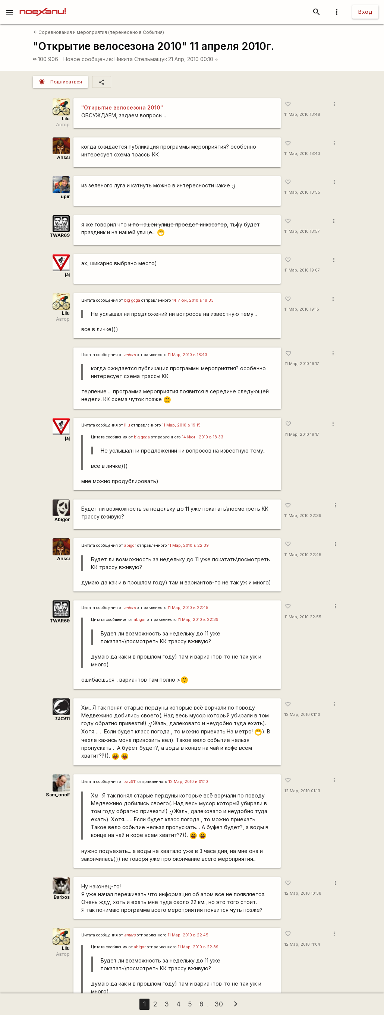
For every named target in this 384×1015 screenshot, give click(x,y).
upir (65, 196)
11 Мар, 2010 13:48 (302, 114)
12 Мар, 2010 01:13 (302, 791)
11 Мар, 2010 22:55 (302, 617)
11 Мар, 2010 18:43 (302, 153)
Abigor (62, 519)
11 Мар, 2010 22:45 (302, 554)
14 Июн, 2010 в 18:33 (193, 300)
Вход (365, 12)
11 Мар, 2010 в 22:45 (188, 607)
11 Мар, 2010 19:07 (302, 270)
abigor (130, 545)
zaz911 (62, 718)
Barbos (62, 897)
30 (218, 1004)
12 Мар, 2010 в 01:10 (188, 781)
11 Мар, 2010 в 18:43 (187, 354)
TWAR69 (60, 235)
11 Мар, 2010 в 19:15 (181, 425)
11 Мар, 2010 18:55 (302, 192)
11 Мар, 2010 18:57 (302, 231)
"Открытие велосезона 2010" (122, 107)
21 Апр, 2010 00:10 (193, 59)
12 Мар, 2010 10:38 (302, 893)
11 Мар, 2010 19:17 (302, 363)
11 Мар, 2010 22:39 (302, 515)
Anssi (63, 157)
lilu (127, 425)
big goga (132, 300)
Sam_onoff (58, 794)
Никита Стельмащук (140, 59)
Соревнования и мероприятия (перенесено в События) (98, 32)
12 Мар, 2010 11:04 (302, 944)
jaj (67, 274)
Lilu (66, 118)
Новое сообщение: (88, 59)
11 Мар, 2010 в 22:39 (188, 545)
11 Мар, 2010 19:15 (301, 309)
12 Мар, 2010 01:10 (302, 714)
